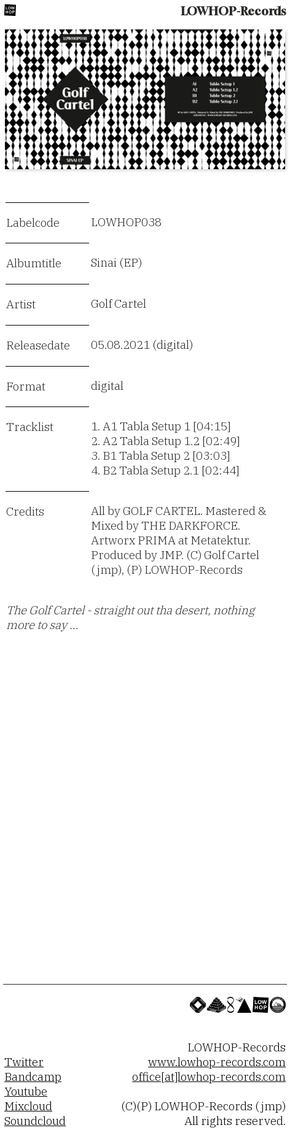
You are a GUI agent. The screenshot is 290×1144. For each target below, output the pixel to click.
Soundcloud (35, 1120)
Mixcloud (28, 1106)
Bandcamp (32, 1076)
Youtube (25, 1091)
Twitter (24, 1061)
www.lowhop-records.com (217, 1061)
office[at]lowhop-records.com (209, 1076)
